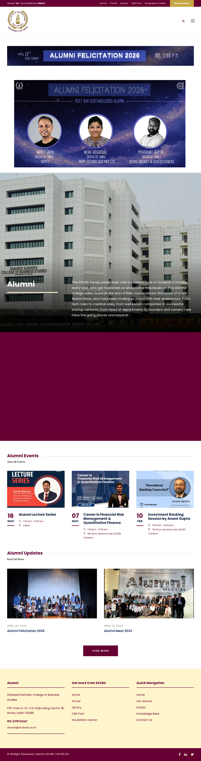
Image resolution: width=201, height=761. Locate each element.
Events (141, 707)
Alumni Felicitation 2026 (25, 631)
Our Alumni (144, 701)
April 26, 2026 (17, 625)
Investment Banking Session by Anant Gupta (169, 516)
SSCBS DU (62, 754)
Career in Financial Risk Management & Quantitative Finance (103, 518)
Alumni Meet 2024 (118, 631)
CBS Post (136, 3)
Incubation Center (155, 3)
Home (103, 3)
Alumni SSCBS (45, 754)
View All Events (16, 462)
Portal (113, 3)
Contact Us (144, 720)
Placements (182, 3)
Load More (100, 650)
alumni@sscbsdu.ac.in (21, 727)
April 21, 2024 (113, 625)
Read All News (15, 559)
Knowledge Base (147, 714)
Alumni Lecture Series (37, 514)
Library (124, 3)
